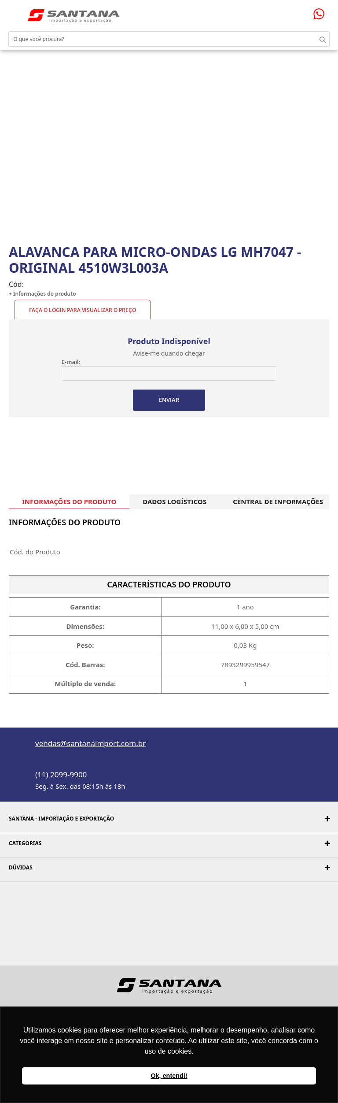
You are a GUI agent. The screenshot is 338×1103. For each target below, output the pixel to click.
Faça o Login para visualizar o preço (82, 310)
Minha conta (298, 12)
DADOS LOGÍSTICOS (174, 501)
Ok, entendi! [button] (169, 1075)
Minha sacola (308, 12)
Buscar (320, 38)
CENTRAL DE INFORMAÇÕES (278, 501)
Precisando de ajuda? (321, 13)
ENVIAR (169, 400)
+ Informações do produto (42, 293)
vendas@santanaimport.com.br (90, 743)
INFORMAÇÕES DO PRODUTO (69, 501)
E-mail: (71, 362)
